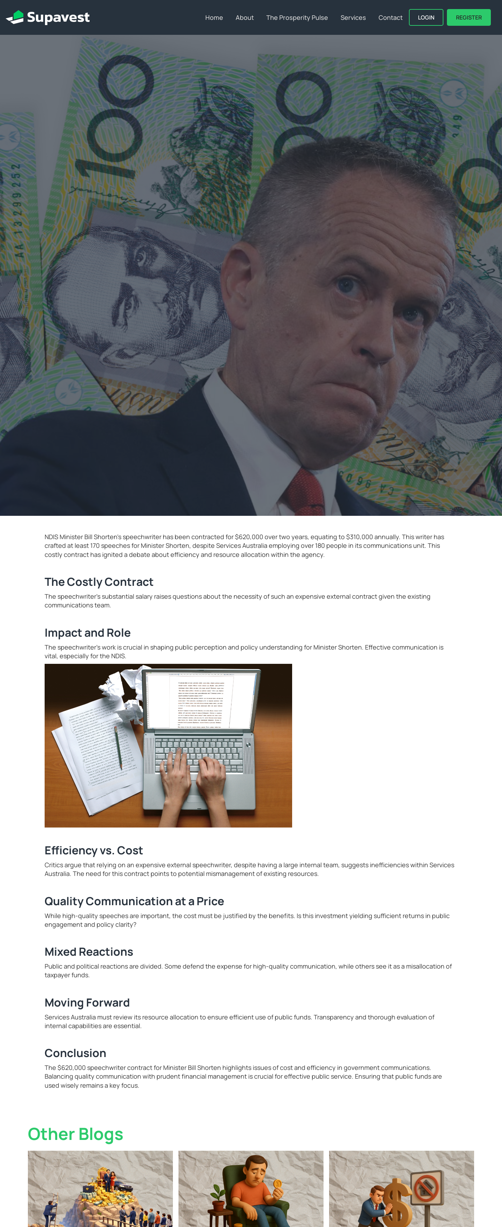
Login (426, 17)
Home (214, 17)
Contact (391, 17)
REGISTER (469, 17)
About (245, 17)
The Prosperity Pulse (297, 17)
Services (353, 17)
